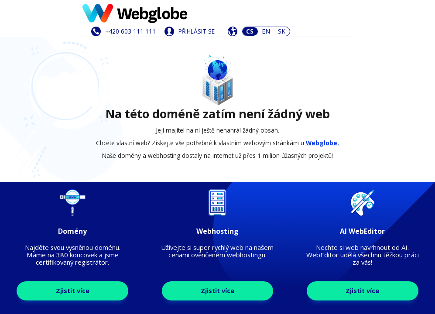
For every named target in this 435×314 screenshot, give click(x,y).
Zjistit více (72, 291)
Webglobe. (322, 143)
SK (281, 31)
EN (266, 31)
